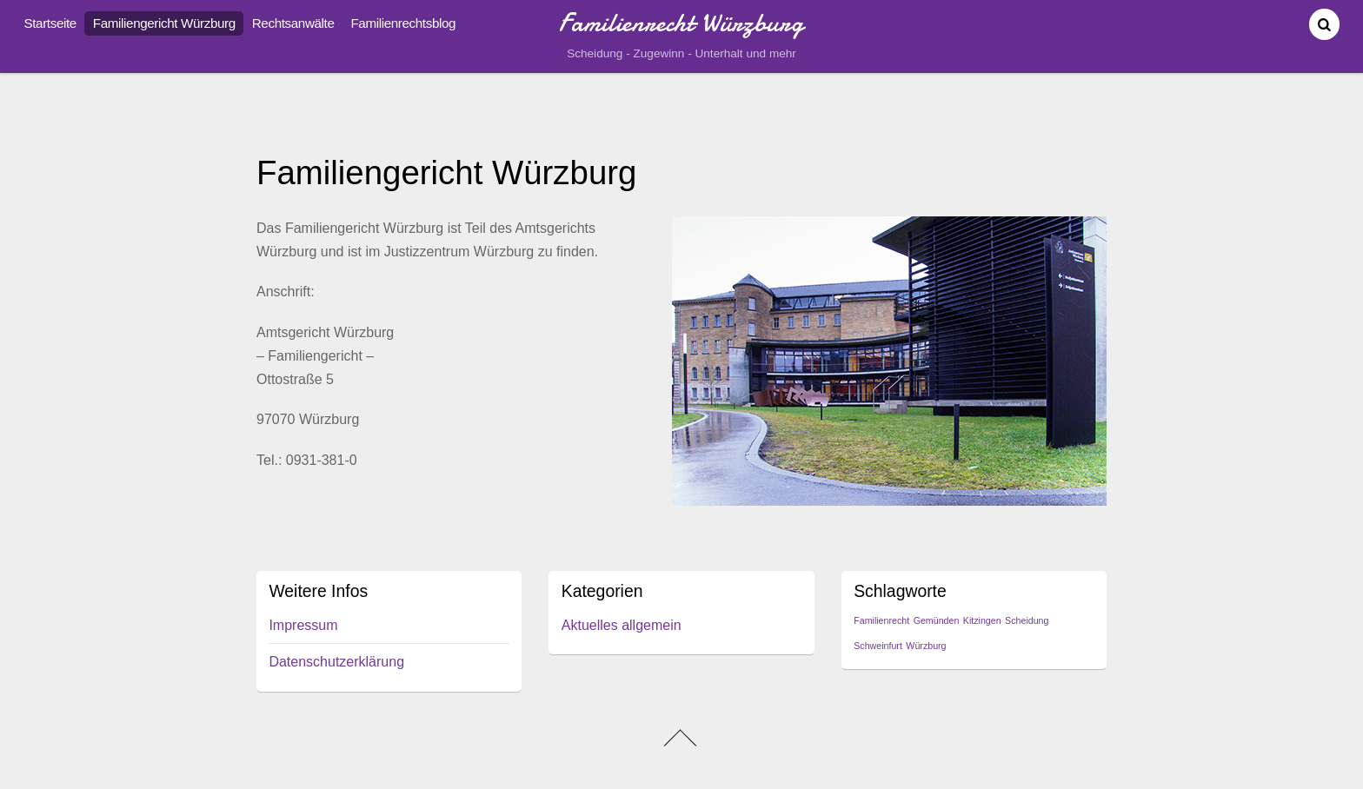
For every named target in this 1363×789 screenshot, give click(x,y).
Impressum (303, 625)
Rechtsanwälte (293, 23)
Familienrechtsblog (402, 23)
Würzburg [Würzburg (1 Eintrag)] (926, 645)
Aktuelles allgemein (622, 625)
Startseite (50, 23)
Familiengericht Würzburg (164, 23)
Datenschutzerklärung (336, 661)
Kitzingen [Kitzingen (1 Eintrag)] (982, 620)
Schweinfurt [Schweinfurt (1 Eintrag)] (878, 645)
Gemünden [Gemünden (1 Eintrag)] (937, 620)
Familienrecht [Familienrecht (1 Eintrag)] (881, 620)
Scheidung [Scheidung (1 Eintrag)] (1026, 620)
